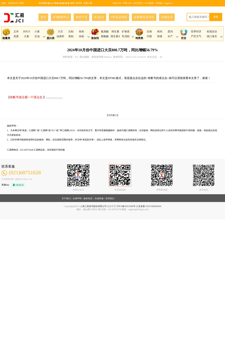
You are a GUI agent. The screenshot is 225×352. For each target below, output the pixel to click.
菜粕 (71, 36)
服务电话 (88, 198)
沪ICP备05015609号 (126, 206)
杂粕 (81, 36)
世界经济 (196, 31)
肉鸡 (159, 31)
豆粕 (71, 31)
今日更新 (149, 3)
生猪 (149, 31)
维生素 (115, 31)
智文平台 (81, 17)
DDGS (26, 31)
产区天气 (196, 36)
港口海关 (212, 36)
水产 (170, 36)
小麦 (37, 31)
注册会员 (167, 17)
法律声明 (77, 198)
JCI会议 (99, 17)
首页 (43, 17)
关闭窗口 (112, 115)
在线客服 (99, 198)
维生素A (115, 36)
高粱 (16, 36)
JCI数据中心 (61, 17)
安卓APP (117, 3)
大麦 (26, 36)
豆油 (37, 36)
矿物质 (126, 31)
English (167, 3)
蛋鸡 (170, 31)
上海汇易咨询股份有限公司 (93, 206)
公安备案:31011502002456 (148, 206)
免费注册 (87, 3)
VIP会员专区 (119, 17)
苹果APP (127, 3)
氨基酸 (105, 31)
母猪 (159, 36)
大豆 (60, 31)
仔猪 (149, 36)
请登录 (79, 3)
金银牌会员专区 (144, 17)
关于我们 (66, 198)
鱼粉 (81, 31)
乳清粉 (126, 36)
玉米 (16, 31)
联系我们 (110, 198)
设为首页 (138, 3)
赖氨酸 (105, 36)
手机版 (159, 3)
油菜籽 (60, 36)
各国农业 (212, 31)
